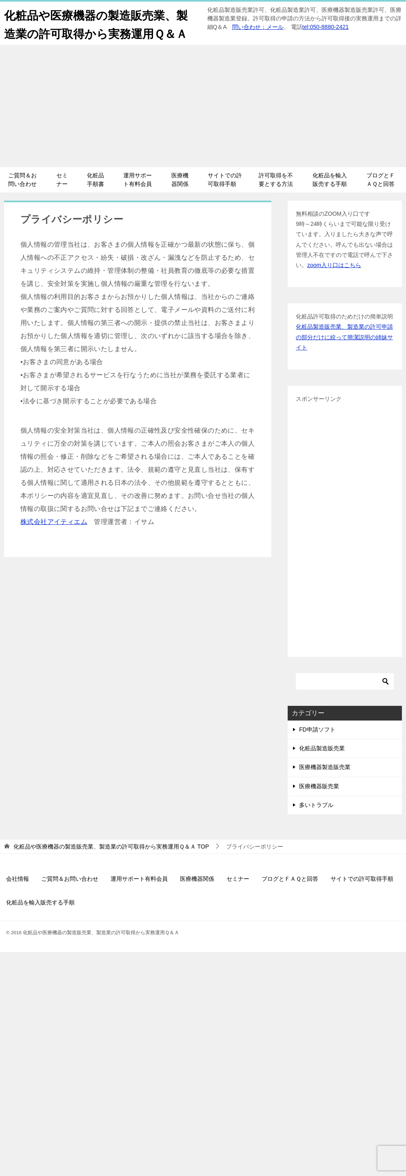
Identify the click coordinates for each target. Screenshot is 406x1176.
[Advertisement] (203, 124)
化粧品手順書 (95, 198)
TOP (111, 865)
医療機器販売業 (319, 804)
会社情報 (17, 897)
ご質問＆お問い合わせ (22, 198)
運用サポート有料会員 (137, 198)
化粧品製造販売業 (322, 766)
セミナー (62, 198)
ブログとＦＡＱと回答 (380, 198)
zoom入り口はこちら (334, 283)
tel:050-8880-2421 (325, 27)
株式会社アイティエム (53, 540)
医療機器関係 (180, 198)
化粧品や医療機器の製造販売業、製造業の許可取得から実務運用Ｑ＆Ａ (96, 32)
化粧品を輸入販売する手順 (330, 198)
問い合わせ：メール (258, 27)
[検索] (345, 700)
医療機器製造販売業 (325, 785)
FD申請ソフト (317, 748)
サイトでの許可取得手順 (225, 198)
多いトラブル (316, 823)
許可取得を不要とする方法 (276, 198)
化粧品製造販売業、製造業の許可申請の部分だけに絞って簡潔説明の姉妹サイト (344, 355)
